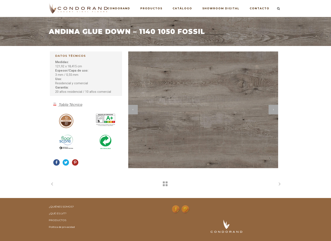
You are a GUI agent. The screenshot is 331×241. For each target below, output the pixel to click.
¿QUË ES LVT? (57, 213)
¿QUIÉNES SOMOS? (61, 206)
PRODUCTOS (57, 220)
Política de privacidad (62, 227)
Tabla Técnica (70, 105)
